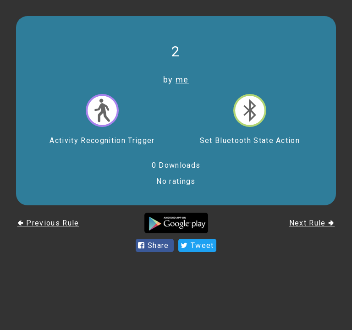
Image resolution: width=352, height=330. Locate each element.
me (182, 79)
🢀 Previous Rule (48, 223)
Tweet (197, 245)
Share (154, 245)
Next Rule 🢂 (312, 223)
